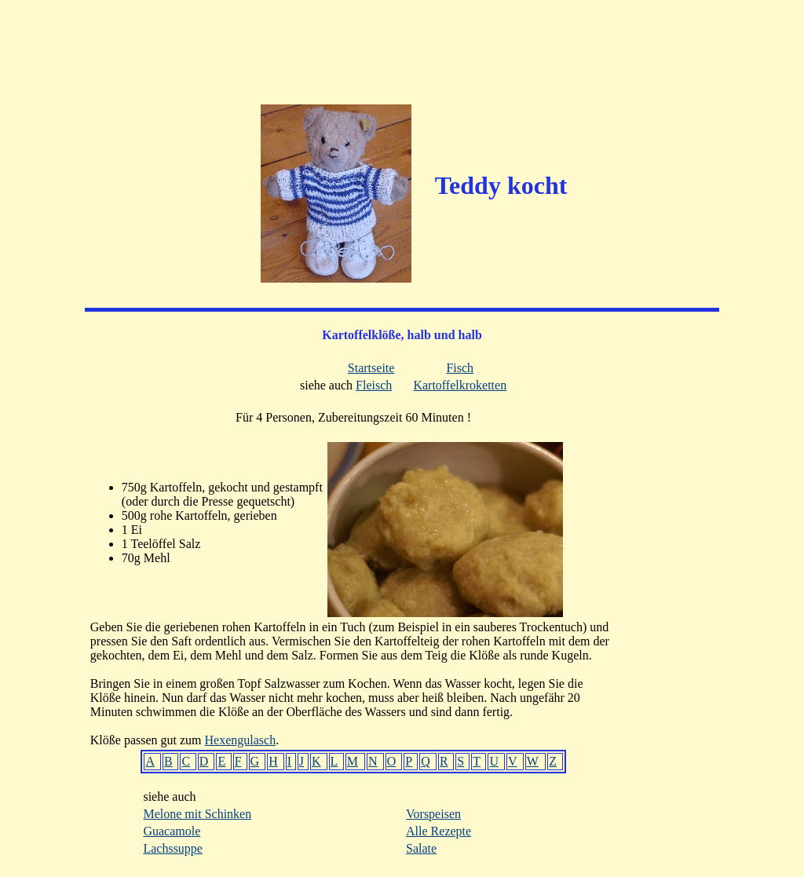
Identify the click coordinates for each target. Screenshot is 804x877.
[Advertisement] (402, 43)
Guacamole (171, 831)
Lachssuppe (173, 848)
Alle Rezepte (438, 831)
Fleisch (374, 385)
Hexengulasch (240, 740)
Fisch (459, 368)
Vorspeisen (433, 813)
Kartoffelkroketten (459, 385)
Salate (421, 848)
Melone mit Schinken (197, 813)
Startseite (371, 368)
